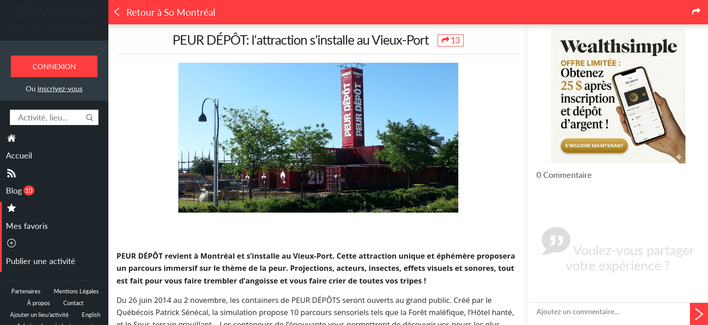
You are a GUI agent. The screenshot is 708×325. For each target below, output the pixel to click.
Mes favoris (27, 226)
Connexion (54, 66)
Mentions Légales (76, 291)
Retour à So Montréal (163, 12)
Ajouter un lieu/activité (39, 314)
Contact (73, 303)
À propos (38, 303)
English (91, 314)
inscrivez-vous (60, 88)
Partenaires (26, 291)
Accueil (19, 155)
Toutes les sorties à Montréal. (54, 27)
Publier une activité (40, 261)
